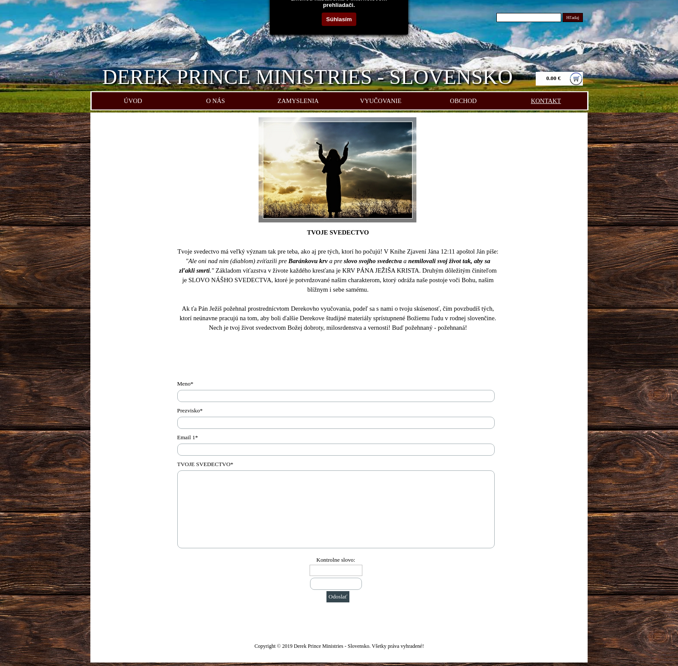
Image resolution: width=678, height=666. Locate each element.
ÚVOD (133, 100)
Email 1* (187, 437)
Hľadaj (572, 17)
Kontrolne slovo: (336, 560)
